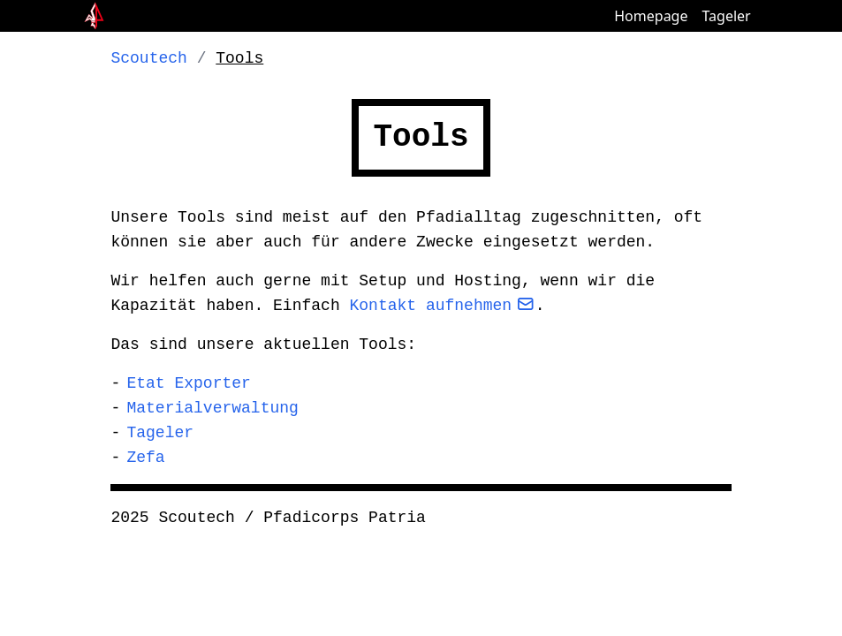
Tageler (726, 16)
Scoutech (148, 58)
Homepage (650, 16)
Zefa (145, 457)
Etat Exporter (188, 383)
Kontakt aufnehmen (430, 305)
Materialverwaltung (212, 408)
